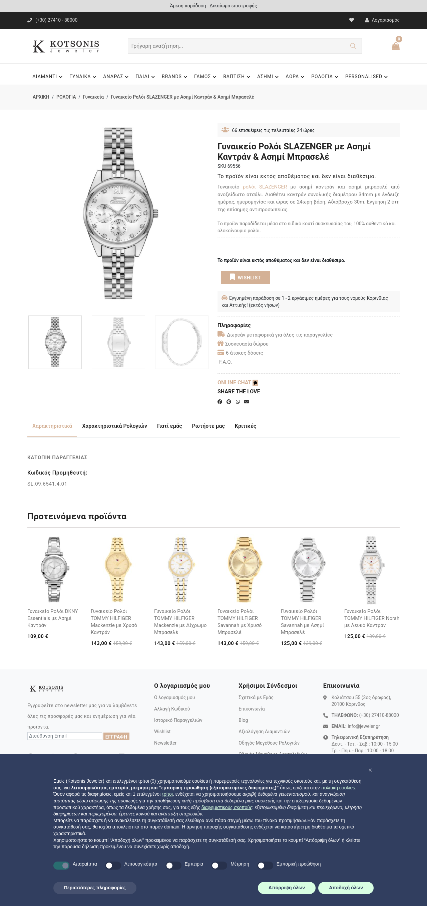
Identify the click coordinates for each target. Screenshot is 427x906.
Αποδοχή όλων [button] (346, 887)
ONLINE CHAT (238, 382)
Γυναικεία (93, 97)
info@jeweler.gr (364, 726)
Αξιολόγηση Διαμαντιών (264, 731)
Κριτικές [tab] (245, 426)
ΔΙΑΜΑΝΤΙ (48, 77)
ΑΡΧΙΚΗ (41, 97)
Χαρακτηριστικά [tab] (52, 426)
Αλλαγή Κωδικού (172, 708)
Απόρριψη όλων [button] (287, 887)
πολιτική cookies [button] (338, 787)
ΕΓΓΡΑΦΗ (116, 737)
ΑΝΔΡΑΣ (116, 77)
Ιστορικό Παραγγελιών (178, 720)
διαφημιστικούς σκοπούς (226, 807)
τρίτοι (167, 794)
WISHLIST (245, 277)
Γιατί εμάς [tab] (169, 426)
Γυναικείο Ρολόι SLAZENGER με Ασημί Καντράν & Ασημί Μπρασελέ (182, 97)
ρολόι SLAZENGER (265, 187)
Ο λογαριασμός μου (174, 697)
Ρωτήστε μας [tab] (208, 426)
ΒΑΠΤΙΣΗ (237, 77)
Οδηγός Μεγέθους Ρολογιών (269, 743)
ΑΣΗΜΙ (269, 77)
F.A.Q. (225, 362)
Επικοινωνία (252, 708)
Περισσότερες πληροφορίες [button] (95, 887)
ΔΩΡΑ (296, 77)
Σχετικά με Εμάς (256, 697)
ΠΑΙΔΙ (146, 77)
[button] (370, 770)
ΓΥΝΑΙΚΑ (83, 77)
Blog (243, 720)
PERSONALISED (367, 77)
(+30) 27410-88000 (379, 715)
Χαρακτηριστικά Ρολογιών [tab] (114, 426)
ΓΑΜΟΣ (206, 77)
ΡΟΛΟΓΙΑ (325, 77)
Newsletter (165, 743)
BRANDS (175, 77)
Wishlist (162, 731)
